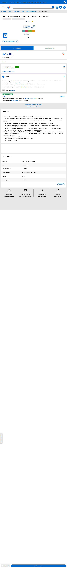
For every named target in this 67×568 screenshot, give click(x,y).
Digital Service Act (27, 268)
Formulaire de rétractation (29, 263)
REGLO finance (26, 223)
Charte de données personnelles (30, 256)
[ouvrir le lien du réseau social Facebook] (10, 282)
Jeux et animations (6, 224)
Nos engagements (48, 224)
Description (6, 111)
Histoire (45, 219)
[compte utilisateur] (60, 7)
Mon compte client (6, 250)
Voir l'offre (62, 96)
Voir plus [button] (61, 184)
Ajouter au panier (38, 565)
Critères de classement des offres (30, 276)
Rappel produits (26, 270)
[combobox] (33, 7)
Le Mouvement (48, 217)
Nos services (26, 217)
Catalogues (4, 219)
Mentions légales (27, 252)
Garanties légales (27, 265)
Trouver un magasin (48, 235)
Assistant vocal (26, 230)
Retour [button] (4, 11)
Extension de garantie (28, 226)
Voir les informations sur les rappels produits (31, 212)
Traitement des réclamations (29, 267)
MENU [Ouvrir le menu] (3, 7)
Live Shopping (5, 226)
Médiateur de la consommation (9, 259)
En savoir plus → (10, 289)
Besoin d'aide (6, 248)
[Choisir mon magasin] (57, 7)
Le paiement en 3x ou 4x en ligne (30, 239)
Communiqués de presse (49, 233)
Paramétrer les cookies (1, 438)
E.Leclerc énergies (27, 221)
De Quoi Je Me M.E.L (48, 230)
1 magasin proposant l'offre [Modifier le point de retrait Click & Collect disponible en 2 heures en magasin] (8, 71)
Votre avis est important (28, 233)
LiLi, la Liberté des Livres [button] (30, 98)
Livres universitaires (7, 18)
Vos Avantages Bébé (7, 223)
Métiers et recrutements (49, 228)
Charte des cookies (27, 257)
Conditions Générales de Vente (30, 250)
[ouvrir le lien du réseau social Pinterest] (22, 282)
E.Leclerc (28, 237)
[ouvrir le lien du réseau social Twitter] (19, 282)
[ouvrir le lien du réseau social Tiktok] (16, 282)
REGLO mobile (26, 224)
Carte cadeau (26, 228)
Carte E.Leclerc (5, 221)
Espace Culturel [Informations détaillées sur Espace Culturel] (17, 11)
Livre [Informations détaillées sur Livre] (23, 11)
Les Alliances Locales (49, 226)
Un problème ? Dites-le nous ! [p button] (33, 106)
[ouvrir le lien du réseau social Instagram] (13, 282)
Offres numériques (27, 235)
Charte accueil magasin (28, 241)
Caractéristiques (7, 156)
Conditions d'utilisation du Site (30, 254)
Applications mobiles (28, 232)
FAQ (3, 254)
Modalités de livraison (28, 259)
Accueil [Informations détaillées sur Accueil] (9, 11)
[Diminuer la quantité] (2, 566)
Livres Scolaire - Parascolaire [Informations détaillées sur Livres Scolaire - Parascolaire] (31, 11)
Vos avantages (6, 217)
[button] (10, 41)
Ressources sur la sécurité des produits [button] (33, 104)
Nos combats (47, 223)
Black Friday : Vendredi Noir (29, 243)
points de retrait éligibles (25, 81)
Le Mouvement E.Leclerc (49, 221)
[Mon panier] (64, 7)
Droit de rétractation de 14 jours (30, 261)
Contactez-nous (5, 257)
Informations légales (29, 248)
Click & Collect (26, 219)
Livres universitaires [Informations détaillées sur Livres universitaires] (43, 11)
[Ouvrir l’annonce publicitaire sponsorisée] (33, 148)
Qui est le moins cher (49, 232)
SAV (3, 256)
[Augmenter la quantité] (8, 566)
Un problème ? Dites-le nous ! (9, 261)
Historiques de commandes (8, 252)
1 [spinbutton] (5, 565)
